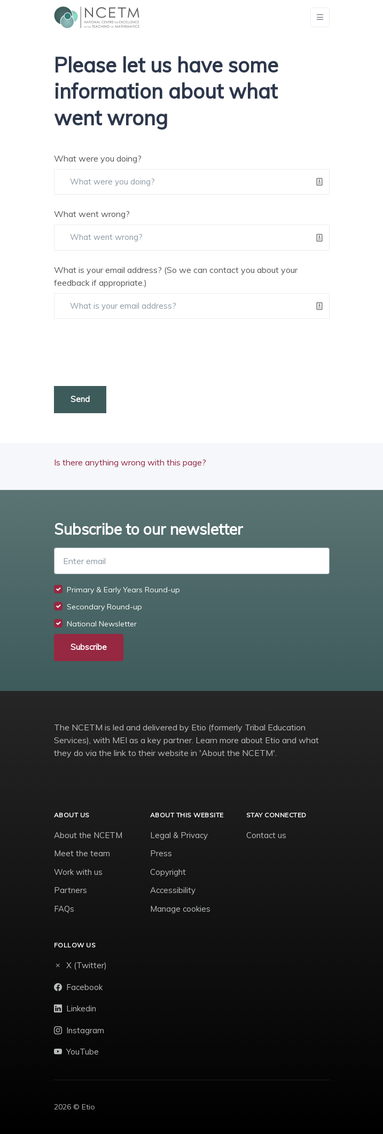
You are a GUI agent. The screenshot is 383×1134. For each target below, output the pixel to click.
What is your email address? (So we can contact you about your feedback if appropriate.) (176, 276)
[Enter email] (192, 561)
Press (161, 853)
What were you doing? (98, 158)
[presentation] (135, 352)
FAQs (64, 909)
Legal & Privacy (179, 835)
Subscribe (89, 647)
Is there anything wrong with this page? (130, 462)
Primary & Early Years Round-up (123, 589)
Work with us (78, 872)
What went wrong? (92, 213)
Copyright (168, 872)
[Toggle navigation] (320, 17)
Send (80, 399)
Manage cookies (180, 909)
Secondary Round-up (104, 607)
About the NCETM (88, 835)
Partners (70, 890)
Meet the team (82, 853)
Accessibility (173, 890)
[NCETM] (96, 17)
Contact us (266, 835)
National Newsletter (102, 624)
